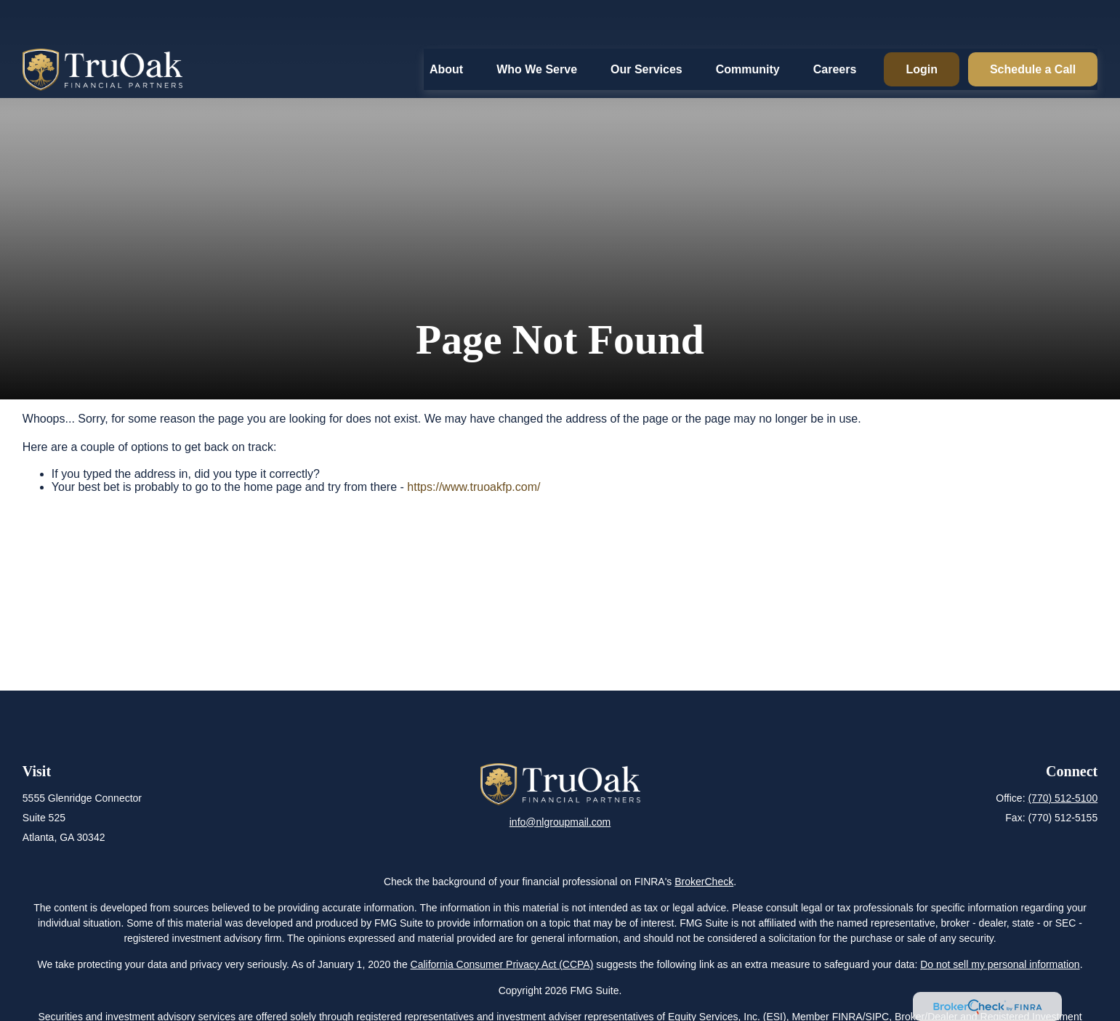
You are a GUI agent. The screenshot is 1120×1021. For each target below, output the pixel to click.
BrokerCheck (703, 881)
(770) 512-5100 (1062, 798)
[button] (446, 28)
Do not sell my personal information (999, 964)
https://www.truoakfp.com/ (473, 487)
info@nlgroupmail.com (560, 822)
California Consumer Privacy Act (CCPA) (502, 964)
